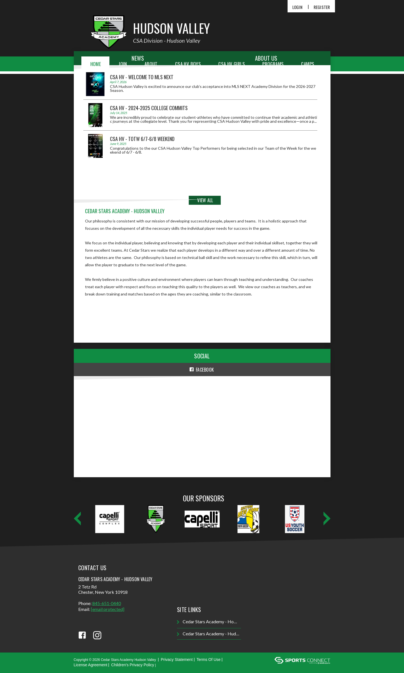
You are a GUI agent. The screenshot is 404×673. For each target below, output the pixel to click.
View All (205, 200)
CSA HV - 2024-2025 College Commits (149, 107)
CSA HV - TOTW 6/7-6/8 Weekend (142, 138)
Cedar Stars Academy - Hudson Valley (209, 633)
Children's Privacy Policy (132, 665)
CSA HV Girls (231, 63)
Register (322, 7)
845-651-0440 (106, 603)
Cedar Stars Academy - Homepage (209, 621)
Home (95, 63)
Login (297, 7)
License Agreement (90, 665)
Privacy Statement (177, 659)
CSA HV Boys (188, 63)
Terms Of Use (209, 659)
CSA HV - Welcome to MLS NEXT (141, 76)
